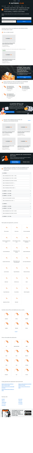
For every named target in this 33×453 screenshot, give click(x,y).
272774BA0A (20, 404)
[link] (9, 41)
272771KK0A (4, 404)
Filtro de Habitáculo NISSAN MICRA (24, 77)
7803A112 (3, 401)
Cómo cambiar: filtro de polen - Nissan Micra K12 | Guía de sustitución (10, 87)
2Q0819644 (20, 401)
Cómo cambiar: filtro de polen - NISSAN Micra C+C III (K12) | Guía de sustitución (11, 94)
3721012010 (4, 405)
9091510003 (20, 399)
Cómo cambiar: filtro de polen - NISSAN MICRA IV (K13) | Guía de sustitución (26, 87)
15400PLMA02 (4, 402)
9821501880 (20, 402)
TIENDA (14, 0)
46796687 (3, 399)
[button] (16, 174)
